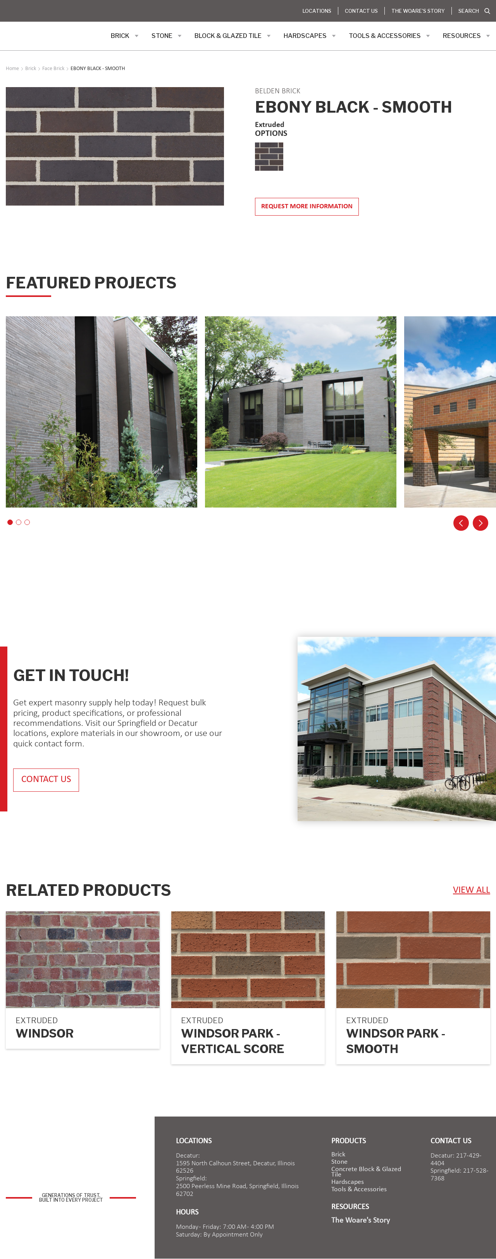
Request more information (307, 206)
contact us (46, 780)
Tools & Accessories (359, 1189)
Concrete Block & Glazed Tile (366, 1172)
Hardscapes (347, 1182)
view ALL (471, 890)
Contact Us (361, 11)
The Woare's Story (418, 11)
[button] (125, 36)
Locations (317, 11)
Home (12, 69)
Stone (339, 1162)
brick (338, 1155)
